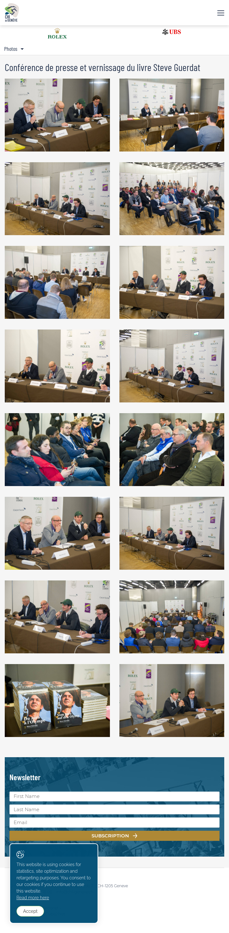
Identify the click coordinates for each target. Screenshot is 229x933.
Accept (30, 911)
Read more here (32, 897)
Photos (10, 48)
